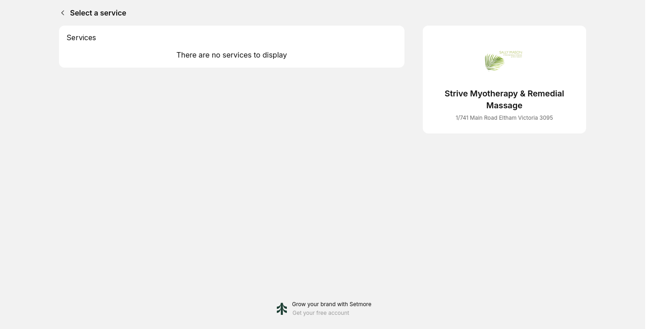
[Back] (61, 13)
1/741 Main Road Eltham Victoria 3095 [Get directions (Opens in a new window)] (504, 117)
